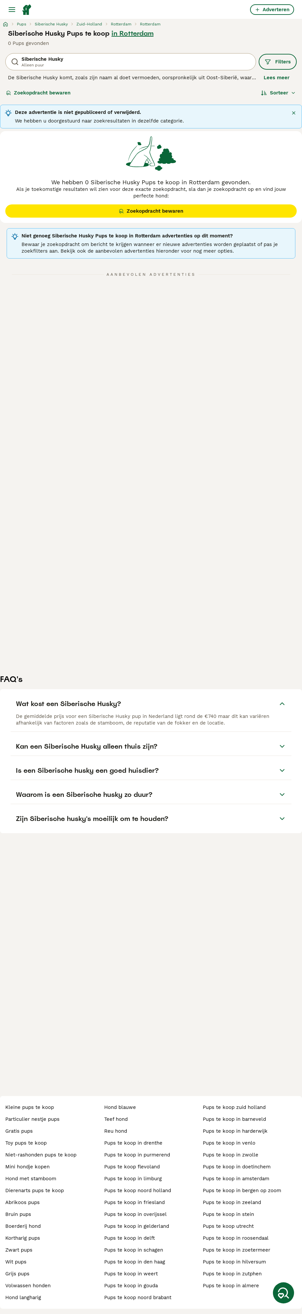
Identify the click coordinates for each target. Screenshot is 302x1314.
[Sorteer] (278, 92)
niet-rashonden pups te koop (40, 1155)
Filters (278, 61)
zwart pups (18, 1250)
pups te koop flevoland (132, 1167)
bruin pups (18, 1214)
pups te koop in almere (231, 1286)
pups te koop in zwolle (230, 1155)
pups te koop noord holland (137, 1190)
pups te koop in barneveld (234, 1119)
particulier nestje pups (32, 1119)
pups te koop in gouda (131, 1286)
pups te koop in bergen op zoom (242, 1190)
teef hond (116, 1119)
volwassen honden (28, 1286)
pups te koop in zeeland (232, 1202)
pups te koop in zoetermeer (236, 1250)
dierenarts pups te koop (34, 1190)
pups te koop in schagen (133, 1250)
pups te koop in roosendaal (236, 1238)
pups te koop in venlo (229, 1143)
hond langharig (23, 1297)
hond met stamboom (30, 1179)
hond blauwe (120, 1107)
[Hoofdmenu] (12, 9)
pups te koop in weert (131, 1274)
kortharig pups (22, 1238)
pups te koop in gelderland (136, 1226)
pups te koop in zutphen (232, 1274)
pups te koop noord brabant (137, 1297)
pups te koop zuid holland (234, 1107)
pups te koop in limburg (133, 1179)
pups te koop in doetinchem (237, 1167)
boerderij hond (23, 1226)
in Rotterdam (132, 33)
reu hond (115, 1131)
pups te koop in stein (228, 1214)
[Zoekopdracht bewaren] (283, 1292)
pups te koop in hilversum (234, 1262)
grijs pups (17, 1274)
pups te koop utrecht (228, 1226)
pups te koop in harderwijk (235, 1131)
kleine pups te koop (29, 1107)
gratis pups (19, 1131)
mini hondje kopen (27, 1167)
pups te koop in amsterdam (236, 1179)
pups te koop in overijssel (135, 1214)
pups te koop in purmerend (137, 1155)
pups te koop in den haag (134, 1262)
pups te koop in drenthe (133, 1143)
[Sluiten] (293, 113)
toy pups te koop (26, 1143)
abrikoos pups (22, 1202)
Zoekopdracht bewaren (38, 93)
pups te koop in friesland (134, 1202)
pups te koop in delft (129, 1238)
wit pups (15, 1262)
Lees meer (276, 78)
